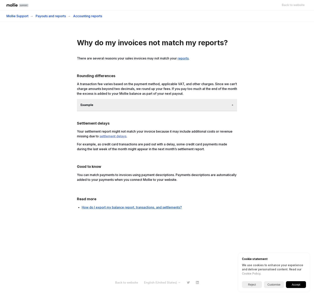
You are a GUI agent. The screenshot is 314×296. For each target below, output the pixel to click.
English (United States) (162, 282)
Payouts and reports (51, 16)
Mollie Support (17, 16)
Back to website (293, 5)
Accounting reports (87, 16)
